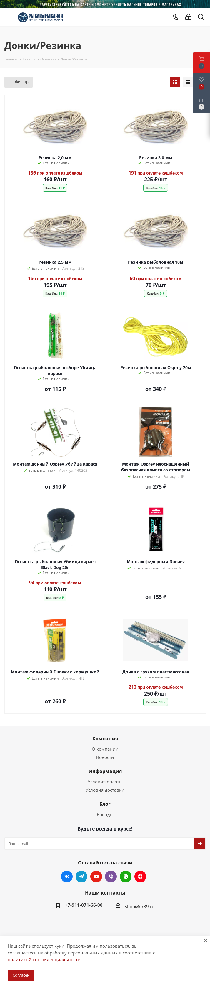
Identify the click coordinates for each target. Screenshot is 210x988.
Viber (111, 876)
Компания (105, 738)
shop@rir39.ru (139, 906)
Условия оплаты (105, 782)
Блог (105, 804)
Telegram (81, 876)
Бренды (105, 814)
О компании (105, 749)
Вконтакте (67, 876)
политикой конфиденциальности (44, 959)
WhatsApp (125, 876)
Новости (105, 757)
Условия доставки (105, 790)
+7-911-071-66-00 (84, 905)
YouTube (96, 876)
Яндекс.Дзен (140, 876)
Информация (105, 771)
